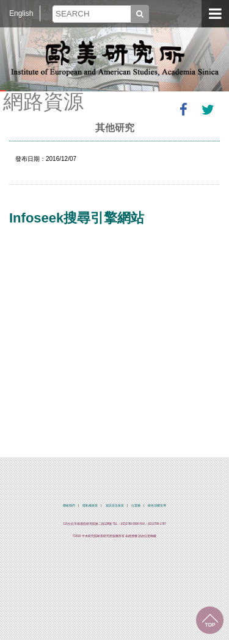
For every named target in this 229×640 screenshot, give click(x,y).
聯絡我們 (69, 505)
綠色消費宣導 (157, 505)
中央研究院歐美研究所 (115, 58)
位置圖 (135, 505)
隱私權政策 (90, 505)
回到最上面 (210, 620)
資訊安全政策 (115, 505)
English (21, 13)
